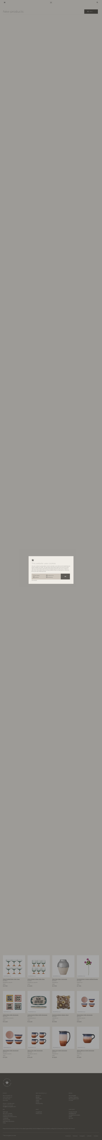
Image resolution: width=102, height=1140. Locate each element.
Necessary (37, 575)
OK (65, 576)
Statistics (37, 577)
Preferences (51, 575)
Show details (34, 580)
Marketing (50, 577)
